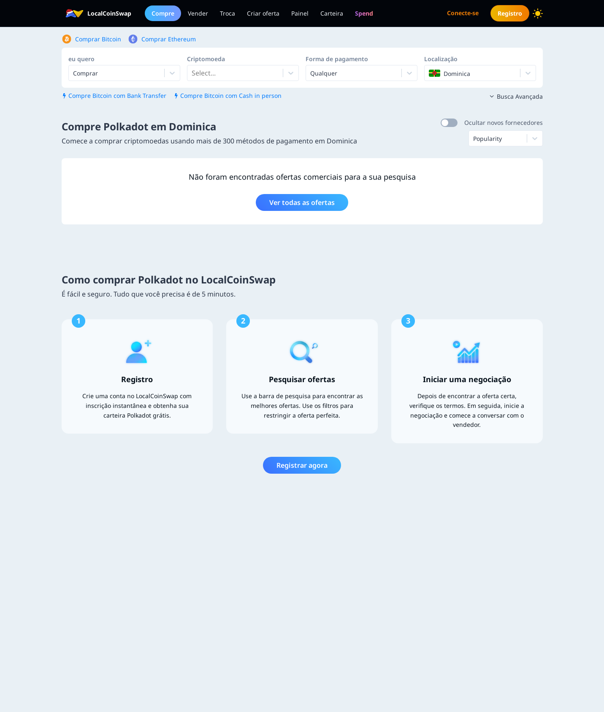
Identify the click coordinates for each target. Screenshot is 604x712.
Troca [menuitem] (227, 13)
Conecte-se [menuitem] (463, 13)
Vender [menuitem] (198, 13)
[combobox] (192, 73)
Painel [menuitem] (300, 13)
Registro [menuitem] (510, 13)
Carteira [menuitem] (331, 13)
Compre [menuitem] (163, 13)
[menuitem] (364, 13)
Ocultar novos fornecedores (503, 123)
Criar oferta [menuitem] (263, 13)
